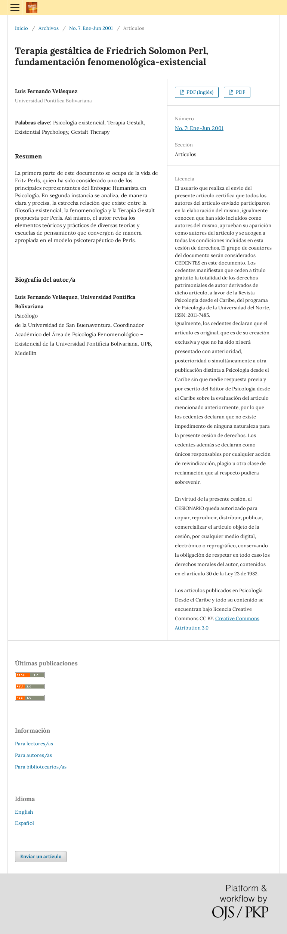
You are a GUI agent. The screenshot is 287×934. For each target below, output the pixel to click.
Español (24, 823)
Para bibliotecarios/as (41, 767)
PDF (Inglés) (199, 92)
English (24, 811)
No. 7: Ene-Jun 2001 (91, 28)
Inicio (21, 28)
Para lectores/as (34, 743)
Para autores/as (33, 755)
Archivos (48, 28)
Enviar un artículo (40, 856)
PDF (240, 92)
